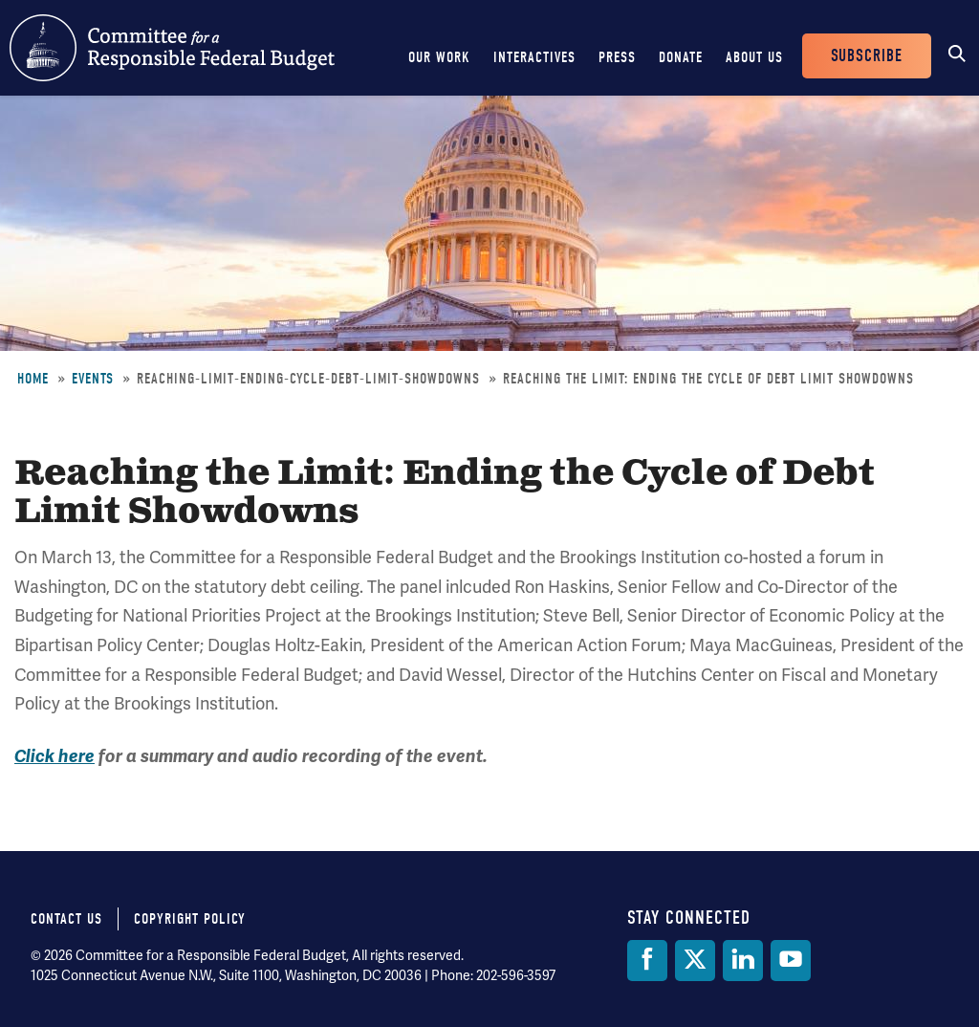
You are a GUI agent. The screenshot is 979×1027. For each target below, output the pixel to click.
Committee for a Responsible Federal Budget (172, 47)
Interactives (534, 57)
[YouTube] (791, 960)
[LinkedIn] (743, 960)
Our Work (439, 57)
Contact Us (66, 919)
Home (33, 378)
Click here (54, 756)
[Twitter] (695, 960)
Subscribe (867, 56)
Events (93, 378)
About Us (754, 57)
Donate (681, 57)
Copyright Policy (190, 919)
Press (617, 57)
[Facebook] (647, 960)
